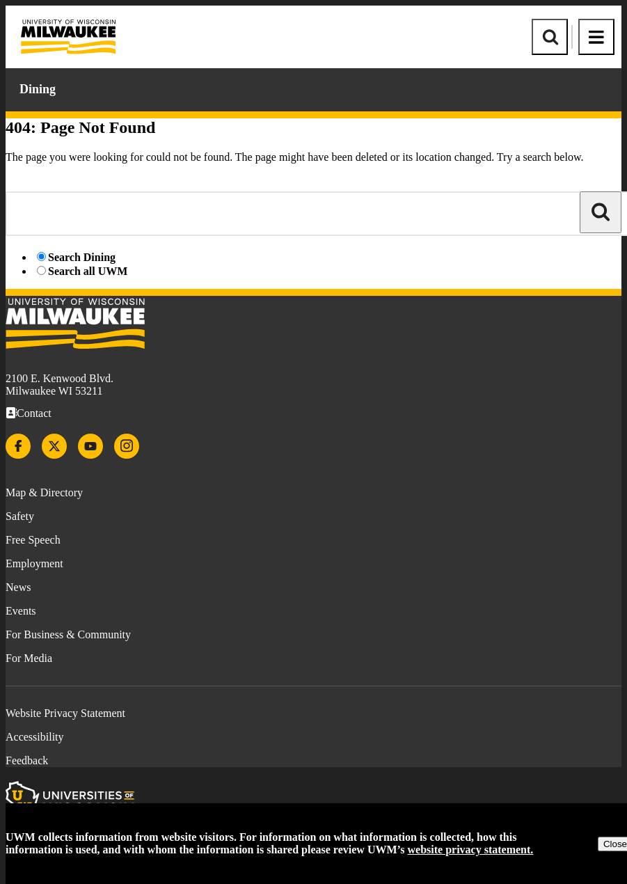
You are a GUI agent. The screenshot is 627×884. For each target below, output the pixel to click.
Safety (20, 516)
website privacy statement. (471, 849)
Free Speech (33, 540)
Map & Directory (44, 492)
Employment (34, 563)
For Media (29, 658)
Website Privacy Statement (65, 713)
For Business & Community (68, 634)
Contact (34, 413)
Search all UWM (87, 271)
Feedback (27, 760)
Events (21, 611)
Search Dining (82, 257)
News (18, 587)
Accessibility (35, 737)
